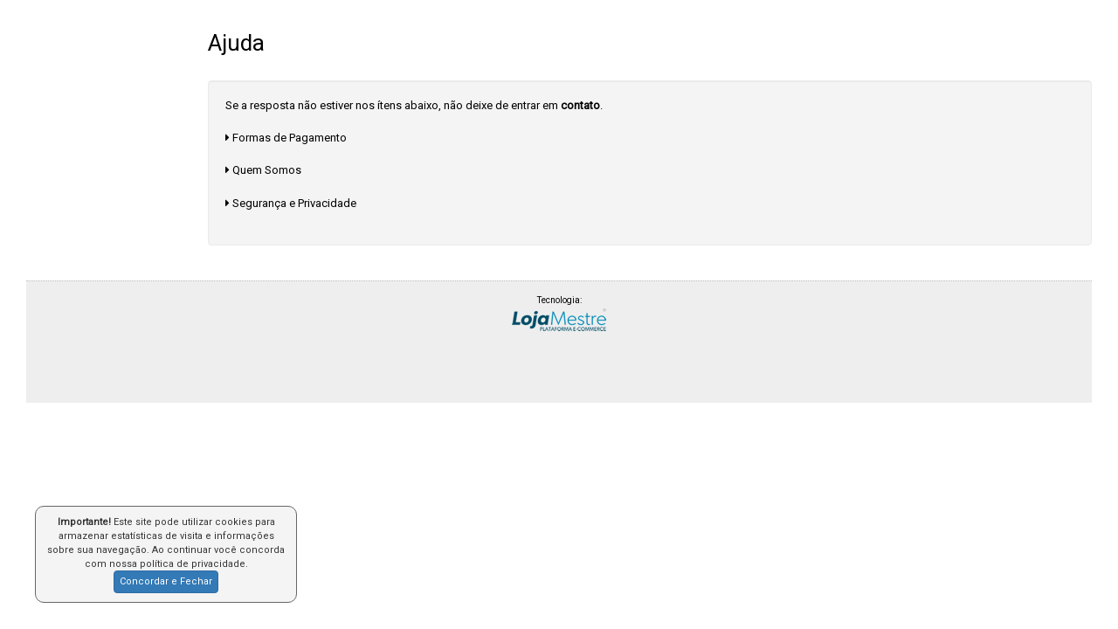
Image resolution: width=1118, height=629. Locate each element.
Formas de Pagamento (289, 137)
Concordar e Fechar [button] (166, 581)
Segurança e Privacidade (294, 203)
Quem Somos (266, 169)
